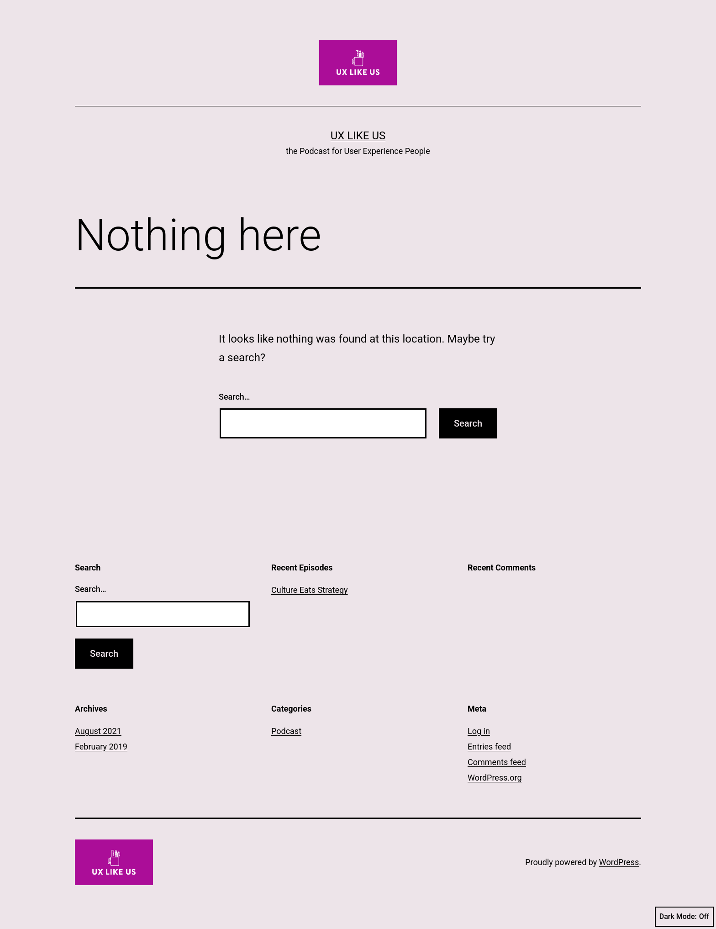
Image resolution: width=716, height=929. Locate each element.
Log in (479, 731)
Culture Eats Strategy (309, 590)
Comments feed (497, 762)
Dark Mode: (684, 916)
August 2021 (98, 731)
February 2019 (101, 746)
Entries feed (489, 746)
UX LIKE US (358, 135)
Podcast (286, 731)
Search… (234, 396)
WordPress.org (495, 777)
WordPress (619, 862)
